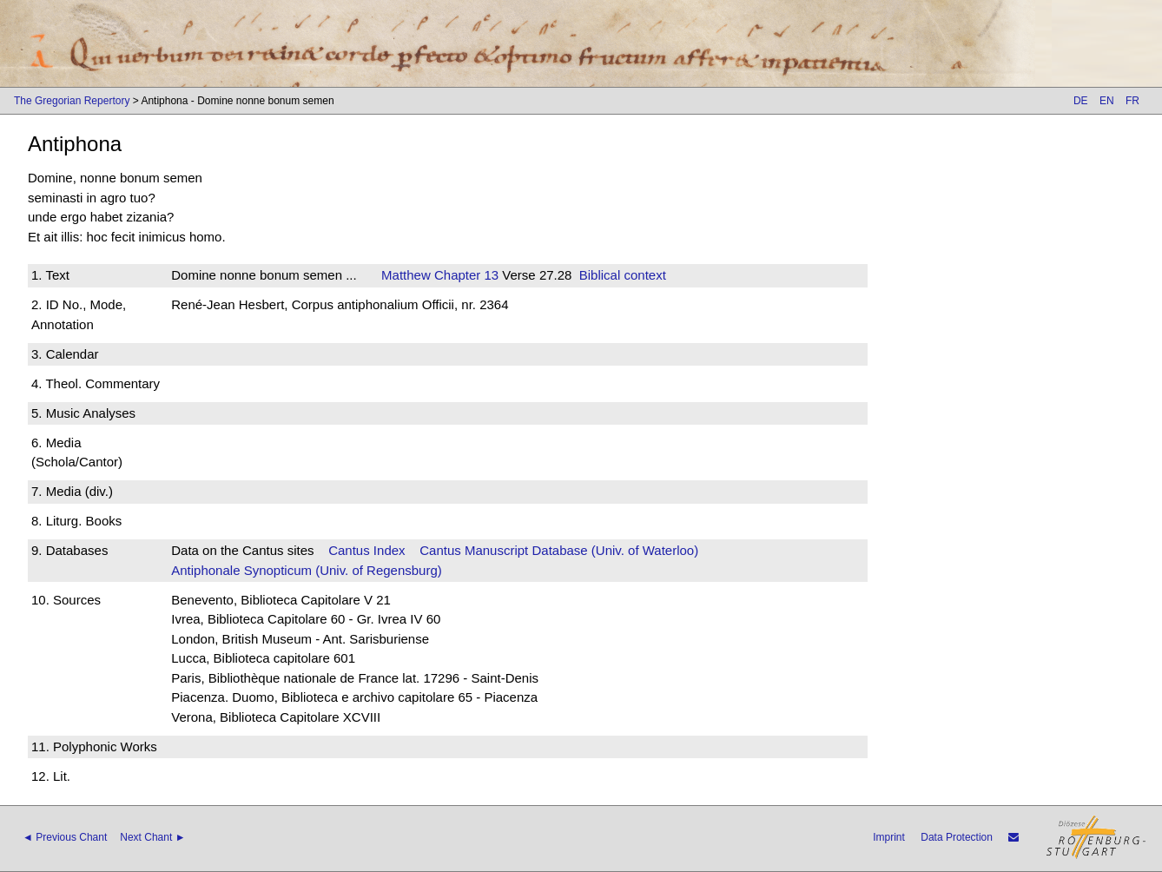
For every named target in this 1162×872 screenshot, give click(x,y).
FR (1132, 101)
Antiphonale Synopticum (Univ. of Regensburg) (306, 570)
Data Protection (957, 837)
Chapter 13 (464, 275)
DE (1080, 101)
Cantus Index (366, 550)
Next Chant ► (152, 837)
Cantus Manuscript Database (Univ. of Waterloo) (558, 550)
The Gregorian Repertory (71, 101)
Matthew (406, 275)
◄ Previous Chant (65, 837)
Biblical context (622, 275)
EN (1106, 101)
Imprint (889, 837)
